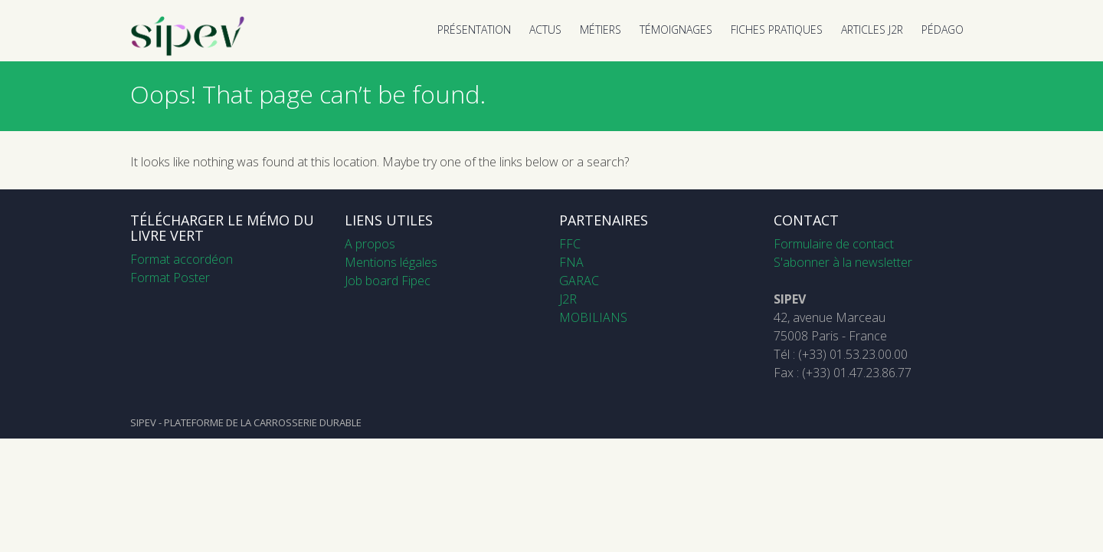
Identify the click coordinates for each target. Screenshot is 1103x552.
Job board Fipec (387, 280)
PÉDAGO (942, 29)
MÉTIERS (600, 29)
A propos (370, 243)
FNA (571, 262)
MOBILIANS (593, 317)
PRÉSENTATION (474, 29)
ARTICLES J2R (872, 29)
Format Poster (170, 277)
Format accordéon (181, 259)
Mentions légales (391, 262)
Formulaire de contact (834, 243)
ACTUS (545, 29)
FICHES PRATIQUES (777, 29)
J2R (568, 299)
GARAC (579, 280)
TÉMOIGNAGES (676, 29)
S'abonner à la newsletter (843, 262)
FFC (570, 243)
